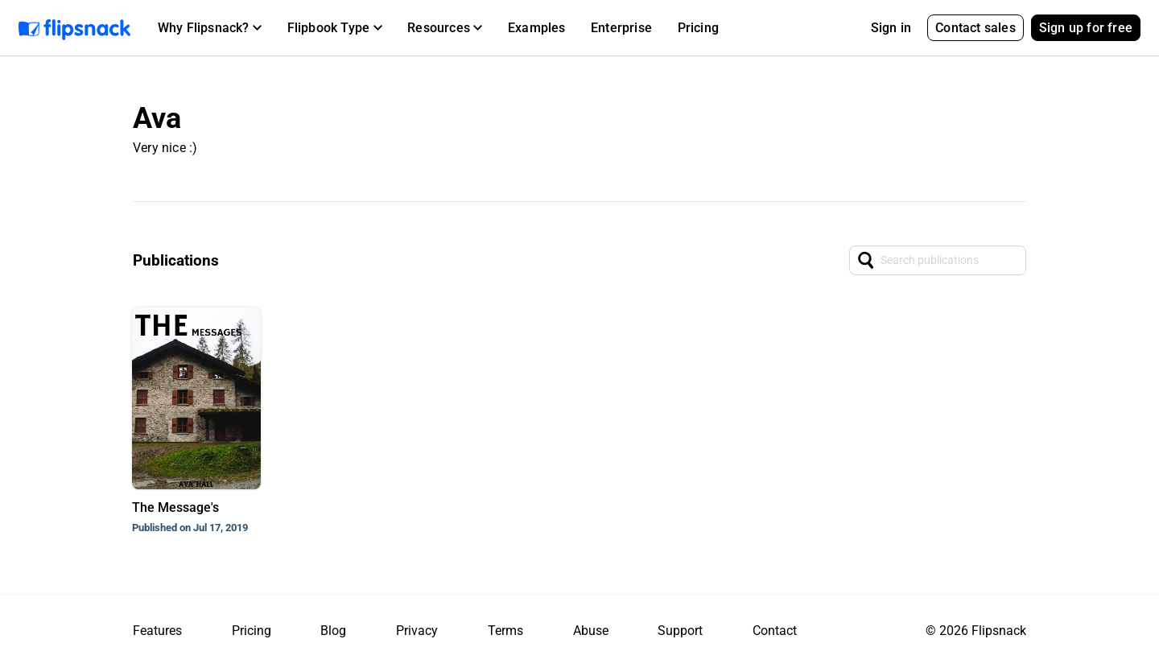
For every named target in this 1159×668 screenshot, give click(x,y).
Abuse (590, 630)
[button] (209, 28)
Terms (505, 630)
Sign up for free (1085, 27)
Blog (333, 630)
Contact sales (975, 27)
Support (680, 630)
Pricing (698, 27)
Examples (537, 27)
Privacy (417, 630)
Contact (775, 630)
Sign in (891, 27)
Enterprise (621, 27)
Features (157, 630)
